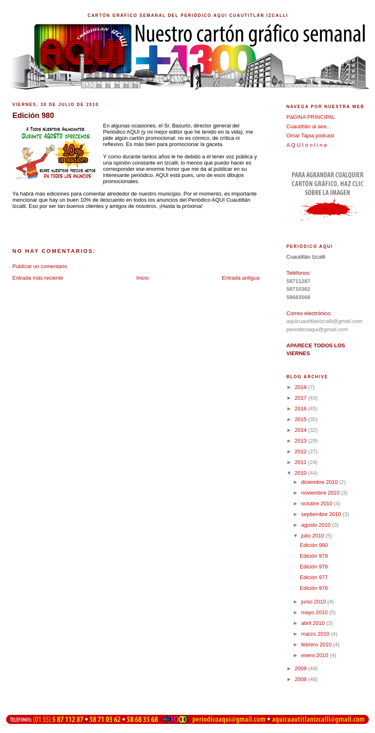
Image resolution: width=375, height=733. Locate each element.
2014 (301, 430)
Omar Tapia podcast (310, 135)
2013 (301, 441)
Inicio (142, 278)
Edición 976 (314, 588)
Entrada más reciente (37, 278)
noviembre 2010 (321, 493)
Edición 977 (314, 577)
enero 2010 (315, 655)
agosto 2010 (316, 525)
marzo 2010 (316, 634)
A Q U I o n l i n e (306, 145)
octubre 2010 (317, 503)
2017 (301, 398)
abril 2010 (313, 623)
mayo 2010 (315, 612)
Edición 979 (314, 556)
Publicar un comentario (39, 266)
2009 (301, 668)
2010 (301, 473)
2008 (301, 679)
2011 (301, 462)
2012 (301, 451)
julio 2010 (313, 536)
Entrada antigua (241, 278)
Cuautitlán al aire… (309, 126)
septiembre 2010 (321, 514)
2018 (301, 387)
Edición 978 (314, 566)
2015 (301, 419)
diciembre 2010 (320, 482)
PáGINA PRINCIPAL (310, 117)
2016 (301, 408)
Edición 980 (314, 545)
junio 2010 (314, 602)
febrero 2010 (317, 644)
